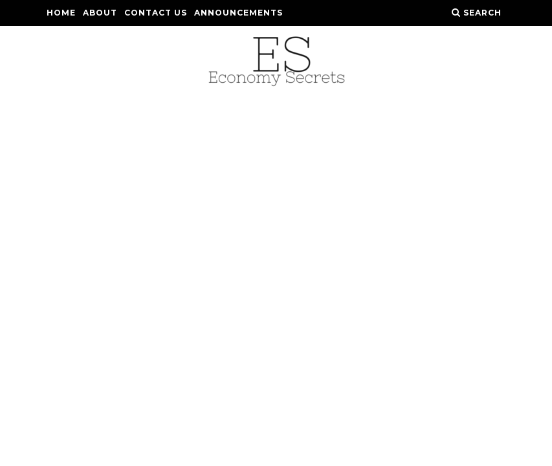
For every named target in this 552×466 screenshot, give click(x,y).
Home (61, 12)
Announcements (238, 12)
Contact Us (155, 12)
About (100, 12)
